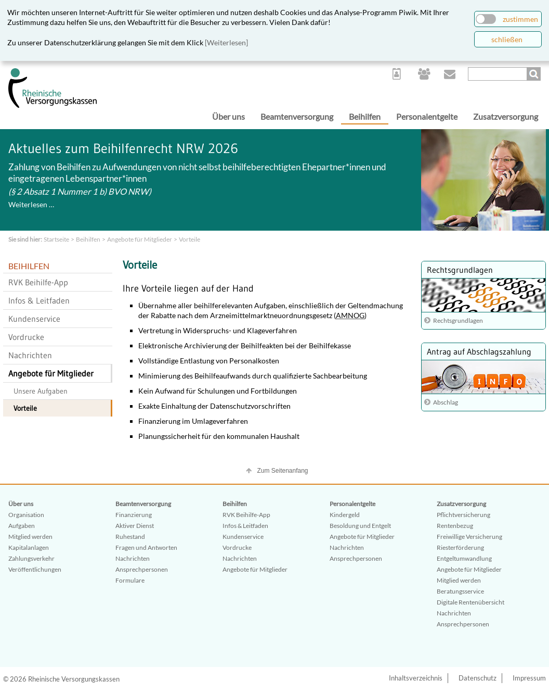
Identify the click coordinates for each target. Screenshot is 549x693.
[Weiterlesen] (226, 42)
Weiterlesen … (31, 204)
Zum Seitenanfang (282, 470)
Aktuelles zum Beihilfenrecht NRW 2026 (123, 148)
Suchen (535, 74)
